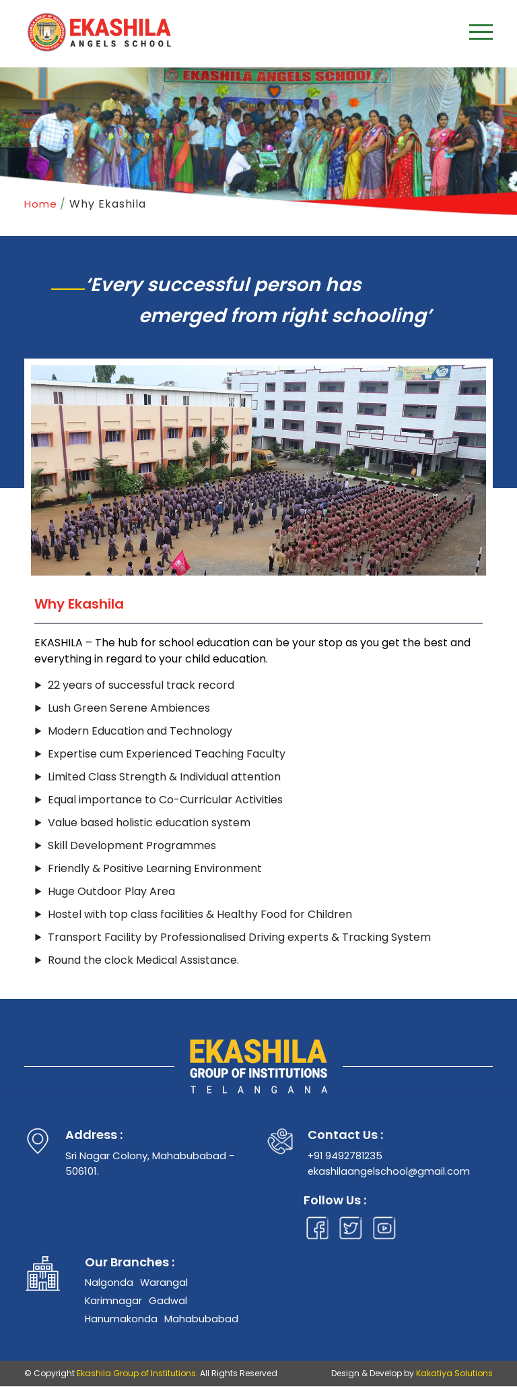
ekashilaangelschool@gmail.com (390, 1171)
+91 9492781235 (346, 1155)
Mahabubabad (202, 1319)
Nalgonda (109, 1282)
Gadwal (168, 1301)
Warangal (164, 1282)
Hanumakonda (121, 1319)
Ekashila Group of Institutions (136, 1374)
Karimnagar (114, 1301)
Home (40, 204)
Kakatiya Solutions (454, 1374)
